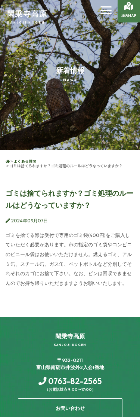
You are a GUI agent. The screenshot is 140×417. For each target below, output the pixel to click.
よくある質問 (24, 161)
